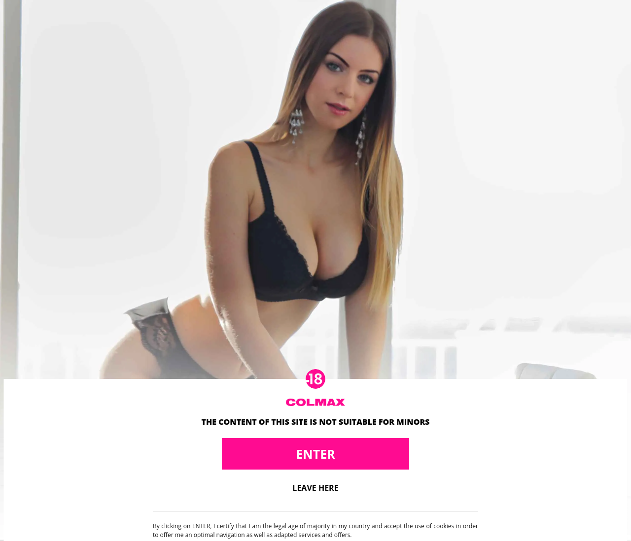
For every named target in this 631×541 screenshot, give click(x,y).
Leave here (315, 487)
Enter (315, 453)
